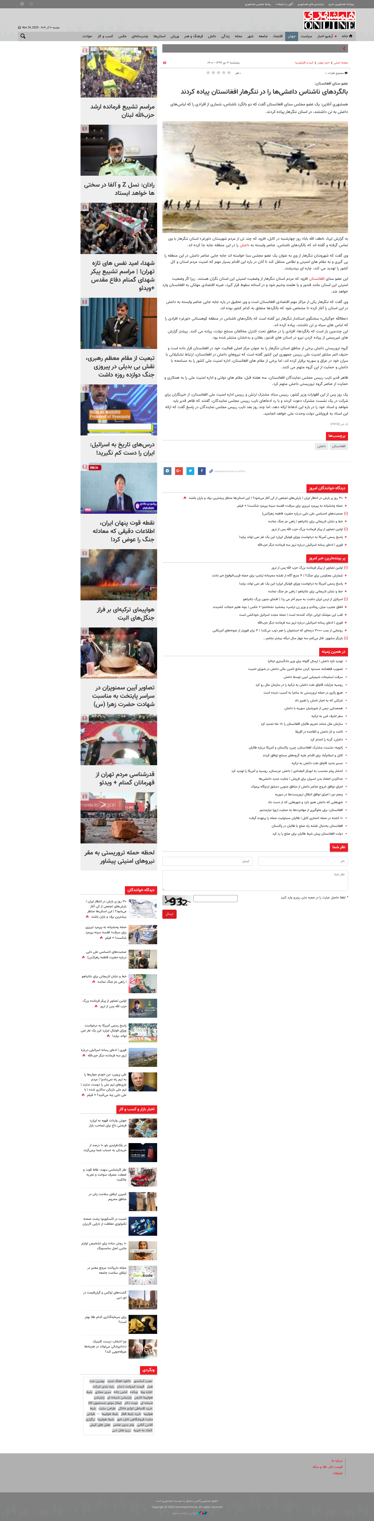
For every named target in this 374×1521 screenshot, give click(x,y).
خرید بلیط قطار (131, 1414)
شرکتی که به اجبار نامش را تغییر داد (319, 700)
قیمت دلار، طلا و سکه (328, 1467)
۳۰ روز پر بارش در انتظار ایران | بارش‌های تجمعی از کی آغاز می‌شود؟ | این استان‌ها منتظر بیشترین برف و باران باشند (266, 498)
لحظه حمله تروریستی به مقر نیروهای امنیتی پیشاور (119, 857)
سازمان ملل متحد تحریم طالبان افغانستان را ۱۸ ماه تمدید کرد (302, 724)
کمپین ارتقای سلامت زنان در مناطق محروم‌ (107, 1197)
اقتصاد (278, 36)
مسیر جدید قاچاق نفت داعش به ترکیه (317, 763)
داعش (243, 245)
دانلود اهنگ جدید (119, 1381)
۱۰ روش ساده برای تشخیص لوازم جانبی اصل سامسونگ (104, 1246)
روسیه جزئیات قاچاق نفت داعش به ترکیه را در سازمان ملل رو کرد (299, 685)
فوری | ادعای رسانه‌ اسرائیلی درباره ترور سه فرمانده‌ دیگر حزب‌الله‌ (300, 545)
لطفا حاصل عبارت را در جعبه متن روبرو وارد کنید (314, 897)
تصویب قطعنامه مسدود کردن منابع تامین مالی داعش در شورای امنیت (295, 669)
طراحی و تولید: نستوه (189, 1513)
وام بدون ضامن (123, 1425)
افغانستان (316, 279)
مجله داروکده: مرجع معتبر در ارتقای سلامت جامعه (106, 1270)
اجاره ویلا (146, 1392)
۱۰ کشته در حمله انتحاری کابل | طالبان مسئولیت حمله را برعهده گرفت (296, 818)
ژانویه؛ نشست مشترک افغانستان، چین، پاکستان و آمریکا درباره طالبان (296, 747)
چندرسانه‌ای (140, 36)
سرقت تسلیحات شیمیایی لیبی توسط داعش (313, 677)
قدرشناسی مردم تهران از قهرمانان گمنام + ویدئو (125, 779)
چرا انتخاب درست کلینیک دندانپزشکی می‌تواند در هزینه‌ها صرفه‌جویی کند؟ (105, 1346)
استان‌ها (159, 36)
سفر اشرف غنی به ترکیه (327, 716)
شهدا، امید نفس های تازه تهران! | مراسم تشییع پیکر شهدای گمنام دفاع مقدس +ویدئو (122, 275)
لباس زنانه (120, 1392)
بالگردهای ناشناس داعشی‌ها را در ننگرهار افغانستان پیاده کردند (264, 92)
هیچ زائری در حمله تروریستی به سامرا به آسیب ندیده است (303, 692)
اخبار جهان (324, 63)
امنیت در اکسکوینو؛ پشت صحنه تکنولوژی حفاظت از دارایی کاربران (104, 1221)
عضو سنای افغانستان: (331, 83)
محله (238, 36)
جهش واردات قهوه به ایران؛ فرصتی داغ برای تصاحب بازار (107, 1123)
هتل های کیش (100, 1425)
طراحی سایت (106, 1408)
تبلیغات (338, 1473)
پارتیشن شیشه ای (119, 1397)
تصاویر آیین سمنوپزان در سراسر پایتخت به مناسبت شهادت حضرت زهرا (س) (123, 696)
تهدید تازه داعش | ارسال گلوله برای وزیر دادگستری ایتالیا (305, 661)
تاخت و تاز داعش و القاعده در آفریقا (319, 731)
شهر (250, 36)
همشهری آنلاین (327, 20)
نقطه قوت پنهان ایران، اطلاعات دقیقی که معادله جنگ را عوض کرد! (124, 531)
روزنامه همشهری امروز (341, 4)
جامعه (263, 36)
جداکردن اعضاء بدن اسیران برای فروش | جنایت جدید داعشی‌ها (301, 779)
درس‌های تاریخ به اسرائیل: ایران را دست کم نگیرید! (122, 449)
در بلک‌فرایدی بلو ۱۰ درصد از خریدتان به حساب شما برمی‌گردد (104, 1148)
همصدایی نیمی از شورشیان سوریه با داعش (313, 708)
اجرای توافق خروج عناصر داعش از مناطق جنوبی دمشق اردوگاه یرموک (297, 786)
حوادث (87, 36)
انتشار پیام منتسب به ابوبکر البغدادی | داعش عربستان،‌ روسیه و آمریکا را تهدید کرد (287, 771)
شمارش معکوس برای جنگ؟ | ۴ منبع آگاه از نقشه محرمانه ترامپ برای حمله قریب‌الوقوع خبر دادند (277, 575)
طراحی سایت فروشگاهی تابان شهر (119, 1416)
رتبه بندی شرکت (103, 1386)
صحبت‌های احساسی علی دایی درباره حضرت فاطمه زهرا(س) (302, 513)
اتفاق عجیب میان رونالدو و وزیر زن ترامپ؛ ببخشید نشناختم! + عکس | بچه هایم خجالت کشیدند (278, 607)
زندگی (225, 36)
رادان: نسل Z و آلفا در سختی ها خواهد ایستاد (119, 189)
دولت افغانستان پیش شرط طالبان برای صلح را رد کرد (307, 833)
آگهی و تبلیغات (284, 4)
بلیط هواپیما (110, 1414)
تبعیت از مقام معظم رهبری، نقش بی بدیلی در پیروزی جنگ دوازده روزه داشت (120, 366)
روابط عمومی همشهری (258, 4)
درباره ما (337, 1460)
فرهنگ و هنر (193, 36)
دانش (212, 36)
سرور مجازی (103, 1392)
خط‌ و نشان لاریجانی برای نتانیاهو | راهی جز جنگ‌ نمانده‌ (305, 521)
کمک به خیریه (142, 1430)
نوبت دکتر (131, 1403)
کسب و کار (105, 36)
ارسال (169, 914)
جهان (292, 36)
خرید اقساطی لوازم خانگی (135, 1408)
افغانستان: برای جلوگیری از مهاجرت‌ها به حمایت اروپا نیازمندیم (301, 810)
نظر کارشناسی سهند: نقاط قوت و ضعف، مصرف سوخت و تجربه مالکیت (104, 1174)
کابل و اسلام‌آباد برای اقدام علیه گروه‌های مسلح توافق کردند (303, 755)
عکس (122, 36)
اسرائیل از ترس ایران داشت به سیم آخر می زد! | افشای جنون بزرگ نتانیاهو (293, 599)
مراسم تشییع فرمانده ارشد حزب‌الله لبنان (122, 111)
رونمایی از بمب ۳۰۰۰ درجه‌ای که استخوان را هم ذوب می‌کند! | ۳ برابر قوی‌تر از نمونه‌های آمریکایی (277, 630)
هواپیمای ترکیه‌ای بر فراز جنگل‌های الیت (126, 614)
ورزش (175, 36)
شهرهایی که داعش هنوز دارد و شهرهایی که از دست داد (305, 802)
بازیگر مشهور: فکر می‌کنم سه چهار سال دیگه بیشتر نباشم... (303, 638)
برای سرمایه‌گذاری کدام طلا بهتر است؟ (105, 1320)
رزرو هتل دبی (121, 1430)
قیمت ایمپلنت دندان (130, 1386)
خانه (347, 36)
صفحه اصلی (341, 63)
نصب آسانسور (142, 1381)
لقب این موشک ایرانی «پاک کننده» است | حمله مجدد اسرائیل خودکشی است (291, 615)
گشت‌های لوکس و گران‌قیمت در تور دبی (104, 1295)
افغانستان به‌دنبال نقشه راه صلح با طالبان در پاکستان (307, 826)
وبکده (134, 1392)
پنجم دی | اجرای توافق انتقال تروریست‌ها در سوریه (309, 794)
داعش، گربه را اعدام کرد (326, 739)
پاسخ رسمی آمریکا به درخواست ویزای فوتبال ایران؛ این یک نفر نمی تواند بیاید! (291, 537)
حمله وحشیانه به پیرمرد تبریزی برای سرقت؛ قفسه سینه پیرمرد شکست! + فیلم (290, 506)
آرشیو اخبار (325, 36)
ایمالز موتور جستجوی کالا (105, 1403)
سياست (306, 36)
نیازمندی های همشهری (311, 4)
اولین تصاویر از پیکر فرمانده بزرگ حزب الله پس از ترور (307, 529)
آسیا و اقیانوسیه (304, 63)
